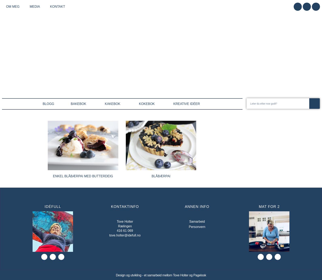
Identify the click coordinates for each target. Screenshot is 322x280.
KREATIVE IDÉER (187, 104)
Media (36, 7)
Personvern (197, 227)
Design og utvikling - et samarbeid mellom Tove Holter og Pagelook (161, 275)
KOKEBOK (148, 104)
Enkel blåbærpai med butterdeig (83, 176)
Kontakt (57, 6)
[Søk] (314, 103)
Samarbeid (197, 221)
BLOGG (48, 104)
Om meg (14, 7)
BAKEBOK (79, 104)
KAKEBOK (113, 104)
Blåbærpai (160, 176)
